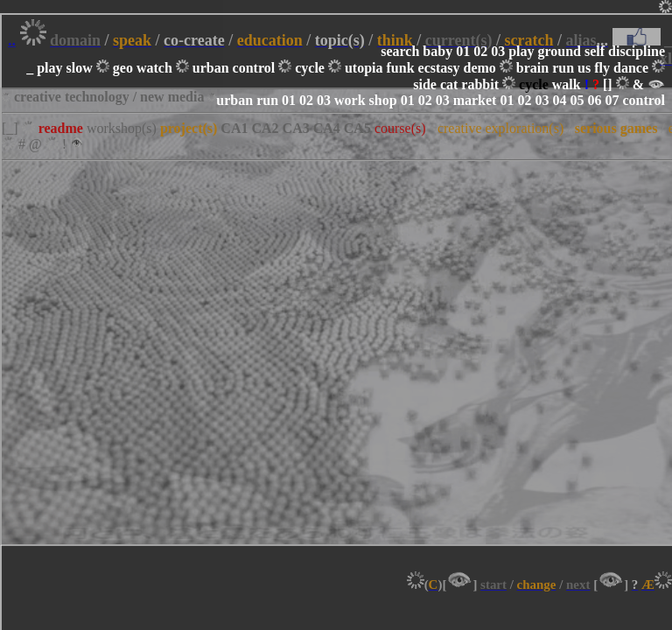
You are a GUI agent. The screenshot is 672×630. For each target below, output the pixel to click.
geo (123, 67)
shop (383, 100)
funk (401, 67)
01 (463, 51)
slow (79, 67)
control (254, 67)
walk (566, 84)
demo (480, 67)
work (350, 100)
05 (577, 100)
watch (154, 67)
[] (607, 84)
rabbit (480, 84)
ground (559, 51)
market (475, 100)
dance (630, 67)
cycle (310, 67)
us (584, 67)
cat (449, 84)
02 (480, 51)
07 (612, 100)
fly (602, 67)
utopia (364, 67)
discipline (636, 51)
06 (594, 100)
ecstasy (439, 67)
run (563, 67)
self (594, 51)
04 (559, 100)
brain (532, 67)
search (400, 51)
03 (498, 51)
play (521, 51)
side (425, 84)
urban (210, 67)
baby (437, 51)
